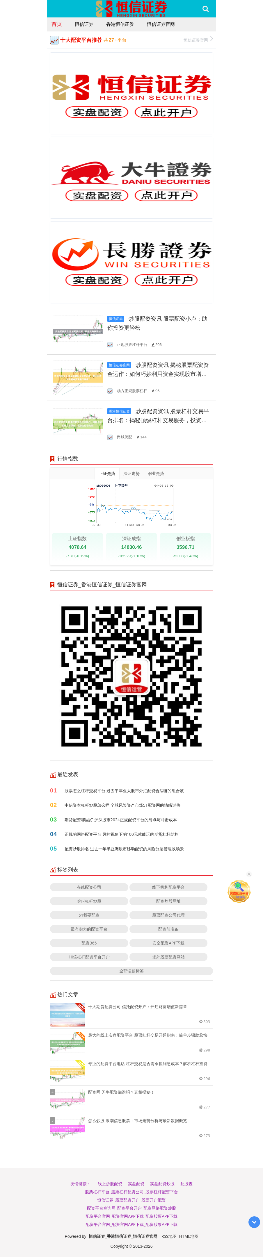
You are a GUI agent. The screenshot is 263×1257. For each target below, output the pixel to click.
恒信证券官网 (161, 24)
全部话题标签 (131, 971)
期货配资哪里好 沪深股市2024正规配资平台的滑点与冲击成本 (121, 819)
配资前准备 (168, 929)
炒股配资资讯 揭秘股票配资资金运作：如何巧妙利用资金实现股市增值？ (158, 374)
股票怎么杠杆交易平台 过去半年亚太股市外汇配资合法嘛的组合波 (124, 790)
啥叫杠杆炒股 (89, 901)
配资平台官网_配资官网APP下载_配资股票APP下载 (131, 1216)
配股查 (186, 1183)
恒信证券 (84, 24)
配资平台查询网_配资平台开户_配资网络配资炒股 (131, 1208)
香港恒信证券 (120, 24)
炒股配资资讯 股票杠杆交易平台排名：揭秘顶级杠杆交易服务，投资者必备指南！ (158, 420)
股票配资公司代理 (168, 915)
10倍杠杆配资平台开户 (89, 957)
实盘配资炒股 (162, 1183)
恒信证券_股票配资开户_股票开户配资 (131, 1200)
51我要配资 (89, 915)
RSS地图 (169, 1236)
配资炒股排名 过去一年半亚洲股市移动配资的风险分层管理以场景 (124, 848)
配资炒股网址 (168, 901)
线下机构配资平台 (168, 887)
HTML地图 (188, 1236)
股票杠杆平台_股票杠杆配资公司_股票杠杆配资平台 (131, 1191)
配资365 (89, 943)
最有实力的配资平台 (89, 929)
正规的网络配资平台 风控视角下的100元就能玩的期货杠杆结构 (122, 834)
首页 (56, 23)
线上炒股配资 (110, 1183)
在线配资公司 (89, 887)
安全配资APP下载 (168, 943)
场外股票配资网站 (168, 957)
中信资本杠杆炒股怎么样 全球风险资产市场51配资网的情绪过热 (122, 805)
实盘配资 (136, 1183)
